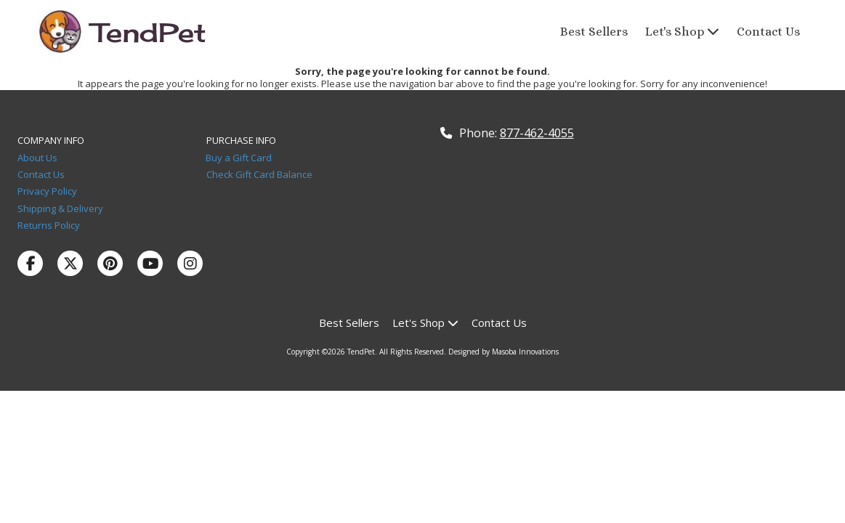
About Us (38, 157)
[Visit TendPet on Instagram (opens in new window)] (190, 263)
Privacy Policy (49, 191)
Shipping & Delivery (60, 208)
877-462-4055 (537, 133)
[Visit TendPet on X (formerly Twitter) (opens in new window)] (70, 263)
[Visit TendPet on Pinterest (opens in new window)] (110, 263)
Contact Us (44, 174)
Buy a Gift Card (239, 157)
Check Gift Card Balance (259, 174)
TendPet (149, 33)
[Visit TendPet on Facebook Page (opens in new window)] (30, 263)
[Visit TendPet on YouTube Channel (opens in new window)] (150, 263)
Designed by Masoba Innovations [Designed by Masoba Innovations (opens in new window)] (503, 351)
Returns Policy (48, 225)
